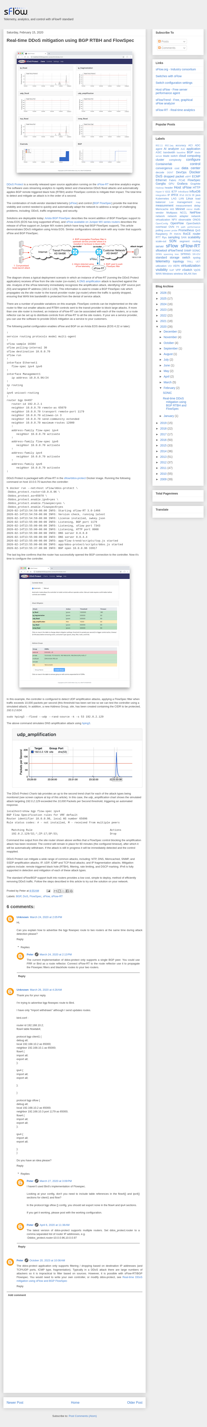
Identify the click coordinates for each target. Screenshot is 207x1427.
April (167, 376)
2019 (163, 423)
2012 (163, 462)
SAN (184, 237)
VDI (170, 266)
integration (161, 195)
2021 (163, 321)
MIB (172, 209)
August (168, 354)
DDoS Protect (15, 184)
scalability (194, 237)
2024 (163, 304)
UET (198, 261)
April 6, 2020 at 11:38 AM (55, 1224)
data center (191, 168)
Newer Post (15, 1402)
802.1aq (169, 145)
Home (75, 1402)
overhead (161, 226)
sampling (174, 237)
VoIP (171, 270)
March (168, 382)
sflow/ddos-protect (75, 478)
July (167, 359)
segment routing (189, 241)
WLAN (187, 273)
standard (161, 257)
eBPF (188, 176)
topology (178, 261)
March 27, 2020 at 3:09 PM (56, 1181)
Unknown (23, 917)
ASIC (159, 152)
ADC (197, 145)
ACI (190, 145)
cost (177, 168)
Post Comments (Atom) (83, 1416)
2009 (163, 479)
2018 (163, 428)
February (170, 388)
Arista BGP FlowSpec (58, 218)
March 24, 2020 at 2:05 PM (46, 917)
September (171, 348)
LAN (181, 198)
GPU (171, 183)
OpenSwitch (193, 223)
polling (159, 230)
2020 (163, 326)
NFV (174, 219)
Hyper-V (160, 191)
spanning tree (171, 254)
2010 (163, 473)
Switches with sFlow (169, 76)
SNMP (187, 250)
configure (193, 160)
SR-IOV (196, 254)
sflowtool (161, 250)
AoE (183, 149)
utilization (161, 265)
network (160, 216)
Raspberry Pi (164, 234)
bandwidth (169, 152)
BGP (19, 896)
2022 (163, 315)
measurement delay (188, 205)
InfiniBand (183, 191)
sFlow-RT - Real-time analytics (175, 110)
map (198, 202)
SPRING (185, 254)
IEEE (168, 191)
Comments (167, 48)
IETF (174, 191)
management (184, 202)
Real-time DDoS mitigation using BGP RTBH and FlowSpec (70, 40)
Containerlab (164, 164)
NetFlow (195, 212)
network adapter (178, 216)
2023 (163, 309)
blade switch (170, 156)
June (167, 365)
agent (159, 149)
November (171, 337)
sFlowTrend (175, 250)
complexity (175, 159)
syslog (196, 257)
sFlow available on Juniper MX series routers (93, 221)
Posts (163, 41)
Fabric (172, 180)
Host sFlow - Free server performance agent (171, 91)
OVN (171, 226)
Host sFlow (182, 187)
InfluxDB (194, 191)
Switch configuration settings (174, 82)
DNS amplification (90, 281)
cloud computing (189, 155)
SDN (172, 241)
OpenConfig (162, 223)
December (171, 331)
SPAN (159, 254)
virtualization (190, 266)
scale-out (161, 241)
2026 (163, 292)
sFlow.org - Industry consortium (176, 69)
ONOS (196, 219)
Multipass (171, 212)
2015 (163, 445)
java (198, 195)
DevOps (181, 172)
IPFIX (174, 195)
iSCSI (188, 195)
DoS (25, 896)
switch (186, 257)
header (169, 187)
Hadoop (160, 187)
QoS (197, 230)
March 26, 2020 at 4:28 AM (46, 989)
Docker (194, 172)
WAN (159, 273)
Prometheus (186, 230)
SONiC (196, 250)
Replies (25, 947)
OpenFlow (177, 223)
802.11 (159, 145)
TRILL (190, 261)
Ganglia (161, 183)
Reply (20, 939)
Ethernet (161, 180)
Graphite (195, 183)
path (183, 227)
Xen (194, 273)
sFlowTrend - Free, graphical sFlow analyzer (174, 101)
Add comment (17, 1295)
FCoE (182, 180)
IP (168, 195)
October (169, 343)
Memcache (162, 209)
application (193, 148)
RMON (177, 234)
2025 (163, 298)
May (167, 371)
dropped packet (174, 176)
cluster (160, 159)
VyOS (197, 270)
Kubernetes (162, 198)
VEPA (176, 265)
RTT (158, 237)
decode (160, 172)
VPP (178, 270)
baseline (181, 152)
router (196, 233)
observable (184, 219)
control (195, 164)
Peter (30, 954)
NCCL (183, 212)
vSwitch (187, 269)
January (169, 416)
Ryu (164, 237)
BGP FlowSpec (102, 203)
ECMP (196, 176)
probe (175, 230)
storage (174, 257)
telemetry (163, 261)
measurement (164, 205)
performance (193, 227)
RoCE (187, 233)
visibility (162, 270)
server (160, 246)
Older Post (134, 1402)
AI (165, 148)
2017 (163, 434)
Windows (167, 273)
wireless (178, 273)
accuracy (181, 145)
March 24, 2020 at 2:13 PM (56, 954)
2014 (163, 451)
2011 (163, 468)
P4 (177, 227)
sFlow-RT (102, 184)
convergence (164, 168)
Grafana (182, 183)
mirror (190, 209)
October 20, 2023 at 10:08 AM (47, 1260)
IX (193, 195)
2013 (163, 456)
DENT (170, 172)
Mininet (180, 209)
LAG (173, 198)
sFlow (73, 203)
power (167, 230)
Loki (171, 202)
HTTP (196, 187)
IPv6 (181, 195)
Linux (189, 198)
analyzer (173, 148)
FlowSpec (35, 896)
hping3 (86, 723)
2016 (163, 439)
